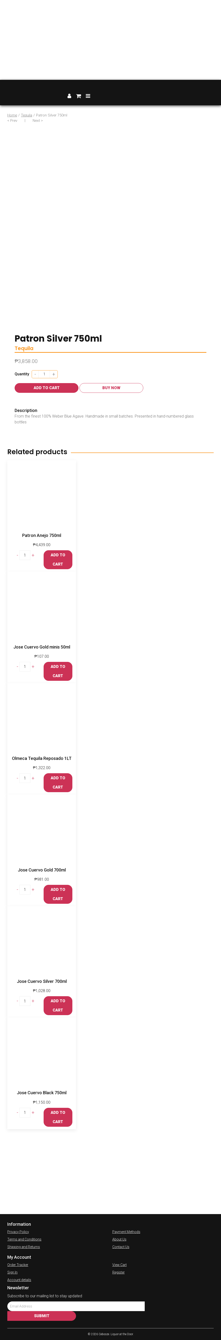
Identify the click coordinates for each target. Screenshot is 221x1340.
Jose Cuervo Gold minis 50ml (41, 646)
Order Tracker (17, 1265)
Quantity (22, 374)
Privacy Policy (18, 1232)
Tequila (26, 115)
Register (118, 1272)
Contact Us (120, 1247)
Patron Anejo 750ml (41, 535)
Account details (19, 1280)
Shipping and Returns (23, 1247)
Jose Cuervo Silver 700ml (42, 981)
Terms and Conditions (24, 1239)
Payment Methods (126, 1232)
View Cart (119, 1265)
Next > (38, 120)
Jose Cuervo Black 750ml (42, 1092)
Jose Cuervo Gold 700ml (42, 869)
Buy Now (111, 388)
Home (12, 115)
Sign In (12, 1272)
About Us (119, 1239)
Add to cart (47, 388)
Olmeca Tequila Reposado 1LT (42, 758)
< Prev (12, 120)
